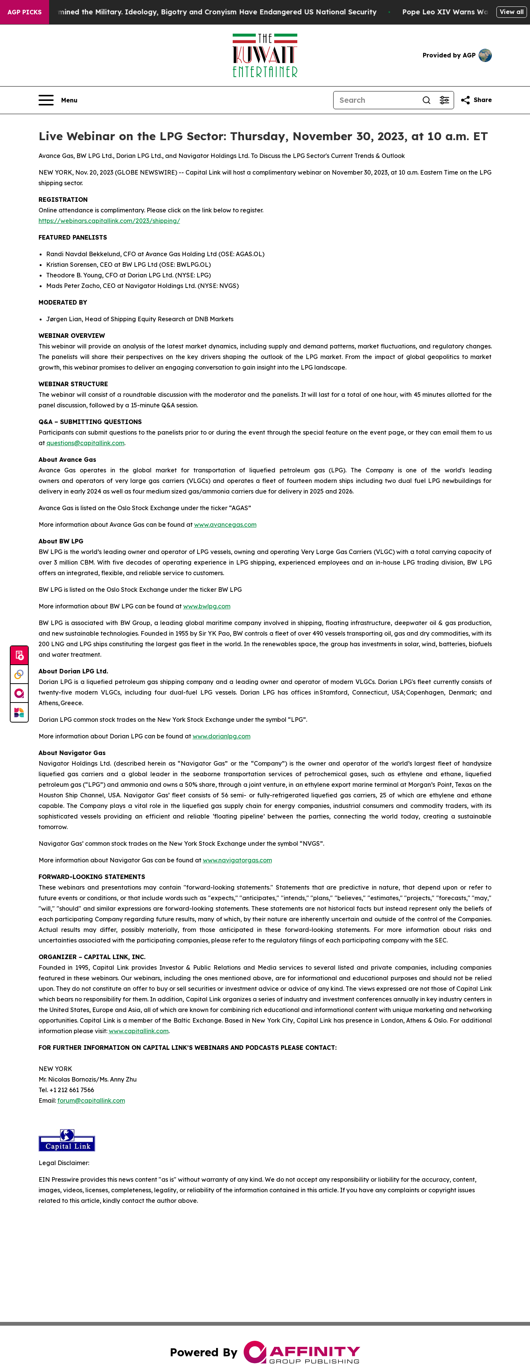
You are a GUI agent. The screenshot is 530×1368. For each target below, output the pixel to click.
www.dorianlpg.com (221, 736)
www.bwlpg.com (206, 606)
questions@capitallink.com (85, 443)
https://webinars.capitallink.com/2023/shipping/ (109, 220)
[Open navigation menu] (58, 100)
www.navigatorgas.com (237, 860)
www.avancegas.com (225, 524)
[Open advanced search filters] (445, 100)
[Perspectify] (19, 674)
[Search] (375, 100)
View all (512, 11)
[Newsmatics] (19, 712)
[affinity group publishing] (19, 693)
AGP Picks (25, 12)
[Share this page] (476, 100)
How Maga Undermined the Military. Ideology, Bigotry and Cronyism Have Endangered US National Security (199, 12)
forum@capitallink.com (91, 1100)
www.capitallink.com (138, 1031)
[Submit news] (19, 655)
